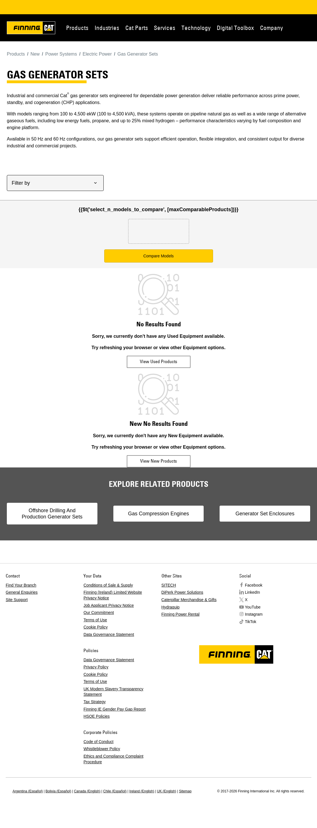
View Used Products (158, 361)
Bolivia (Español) (58, 791)
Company (271, 27)
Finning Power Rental (180, 614)
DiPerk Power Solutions (182, 592)
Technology (195, 27)
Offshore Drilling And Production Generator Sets (52, 514)
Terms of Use (95, 620)
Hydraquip (170, 607)
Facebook (253, 585)
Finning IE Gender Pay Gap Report (114, 709)
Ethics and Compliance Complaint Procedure (113, 759)
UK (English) (166, 791)
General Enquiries (22, 592)
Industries (107, 27)
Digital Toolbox (235, 27)
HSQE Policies (96, 716)
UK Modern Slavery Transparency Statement (113, 692)
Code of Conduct (98, 741)
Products (77, 27)
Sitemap (185, 791)
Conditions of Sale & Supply (108, 585)
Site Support (17, 599)
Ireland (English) (141, 791)
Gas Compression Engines (158, 513)
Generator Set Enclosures (265, 513)
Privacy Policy (95, 667)
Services (164, 27)
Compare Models (158, 256)
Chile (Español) (114, 791)
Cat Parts (136, 27)
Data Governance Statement (108, 634)
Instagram (254, 614)
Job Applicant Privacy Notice (108, 605)
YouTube (253, 607)
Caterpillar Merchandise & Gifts (189, 599)
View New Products (158, 461)
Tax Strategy (94, 701)
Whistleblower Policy (101, 748)
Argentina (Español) (28, 791)
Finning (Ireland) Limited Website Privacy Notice (112, 595)
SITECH (168, 585)
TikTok (250, 621)
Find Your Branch (21, 585)
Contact (311, 27)
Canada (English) (87, 791)
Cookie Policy (95, 627)
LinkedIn (252, 592)
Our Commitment (98, 612)
